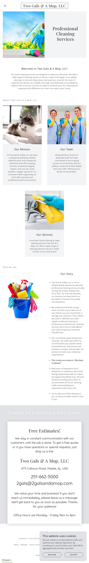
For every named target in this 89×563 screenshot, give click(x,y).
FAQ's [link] (16, 544)
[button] (9, 5)
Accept (73, 555)
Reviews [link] (24, 544)
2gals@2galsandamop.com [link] (44, 483)
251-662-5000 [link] (44, 476)
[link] (44, 6)
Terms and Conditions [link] (39, 544)
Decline (52, 555)
